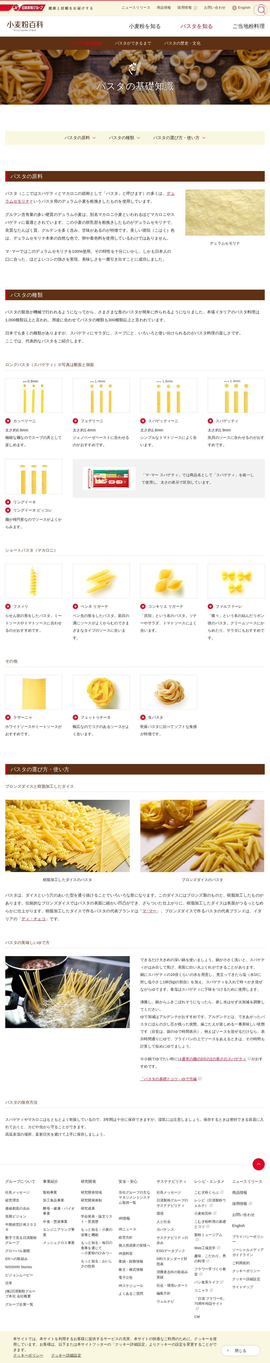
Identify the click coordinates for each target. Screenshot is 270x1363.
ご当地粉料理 (249, 26)
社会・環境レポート (172, 1285)
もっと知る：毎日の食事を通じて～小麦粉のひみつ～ (97, 1248)
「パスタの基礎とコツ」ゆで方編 (171, 1079)
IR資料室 (126, 1253)
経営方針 (126, 1237)
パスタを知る (197, 26)
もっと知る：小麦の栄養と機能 (97, 1232)
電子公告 (126, 1277)
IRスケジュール (131, 1286)
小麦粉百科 (205, 1213)
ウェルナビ (165, 1301)
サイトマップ (242, 1287)
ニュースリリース (136, 7)
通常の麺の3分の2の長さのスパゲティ (216, 1059)
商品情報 (164, 7)
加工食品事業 (53, 1200)
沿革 (8, 1283)
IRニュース (127, 1229)
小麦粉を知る (145, 26)
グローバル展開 (17, 1251)
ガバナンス (165, 1229)
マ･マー (149, 911)
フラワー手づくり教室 (210, 1271)
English (241, 8)
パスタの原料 (80, 137)
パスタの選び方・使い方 (179, 137)
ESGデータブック (171, 1251)
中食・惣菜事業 (55, 1222)
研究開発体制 (91, 1200)
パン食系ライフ (209, 1282)
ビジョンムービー (19, 1275)
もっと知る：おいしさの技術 (97, 1263)
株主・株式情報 (131, 1270)
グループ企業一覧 (19, 1304)
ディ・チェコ (33, 919)
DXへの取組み (16, 1259)
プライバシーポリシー (248, 1239)
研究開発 (88, 1181)
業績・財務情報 (131, 1261)
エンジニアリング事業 (59, 1232)
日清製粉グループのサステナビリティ (172, 1203)
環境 (160, 1213)
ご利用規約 (241, 1263)
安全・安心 (128, 1181)
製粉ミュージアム (208, 1237)
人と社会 (164, 1222)
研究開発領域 (91, 1192)
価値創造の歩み (17, 1208)
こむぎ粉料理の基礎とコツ (210, 1224)
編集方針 (164, 1293)
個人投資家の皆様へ (134, 1245)
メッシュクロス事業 (59, 1243)
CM (197, 1317)
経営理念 (12, 1200)
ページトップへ (259, 1164)
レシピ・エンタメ (209, 1181)
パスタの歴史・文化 (182, 43)
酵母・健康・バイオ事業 (59, 1211)
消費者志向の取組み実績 (172, 1274)
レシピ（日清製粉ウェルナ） (210, 1203)
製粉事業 (50, 1192)
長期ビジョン (15, 1216)
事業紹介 (50, 1181)
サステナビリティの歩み (172, 1240)
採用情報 (187, 8)
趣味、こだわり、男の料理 (210, 1258)
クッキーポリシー (246, 1271)
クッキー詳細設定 (246, 1279)
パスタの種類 (124, 137)
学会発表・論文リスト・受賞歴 (97, 1219)
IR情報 (124, 1218)
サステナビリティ (172, 1181)
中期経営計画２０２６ (21, 1227)
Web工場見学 (207, 1248)
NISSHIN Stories (18, 1267)
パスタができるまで (133, 43)
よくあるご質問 (131, 1294)
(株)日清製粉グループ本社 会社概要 (20, 1293)
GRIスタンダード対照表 (172, 1261)
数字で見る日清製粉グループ (21, 1240)
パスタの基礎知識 (85, 43)
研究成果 (88, 1208)
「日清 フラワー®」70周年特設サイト (210, 1303)
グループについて (20, 1181)
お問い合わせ (215, 7)
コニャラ (203, 1290)
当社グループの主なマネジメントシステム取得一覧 (134, 1197)
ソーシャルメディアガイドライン (248, 1252)
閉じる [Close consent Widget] (240, 1351)
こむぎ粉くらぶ (209, 1192)
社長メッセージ (17, 1192)
